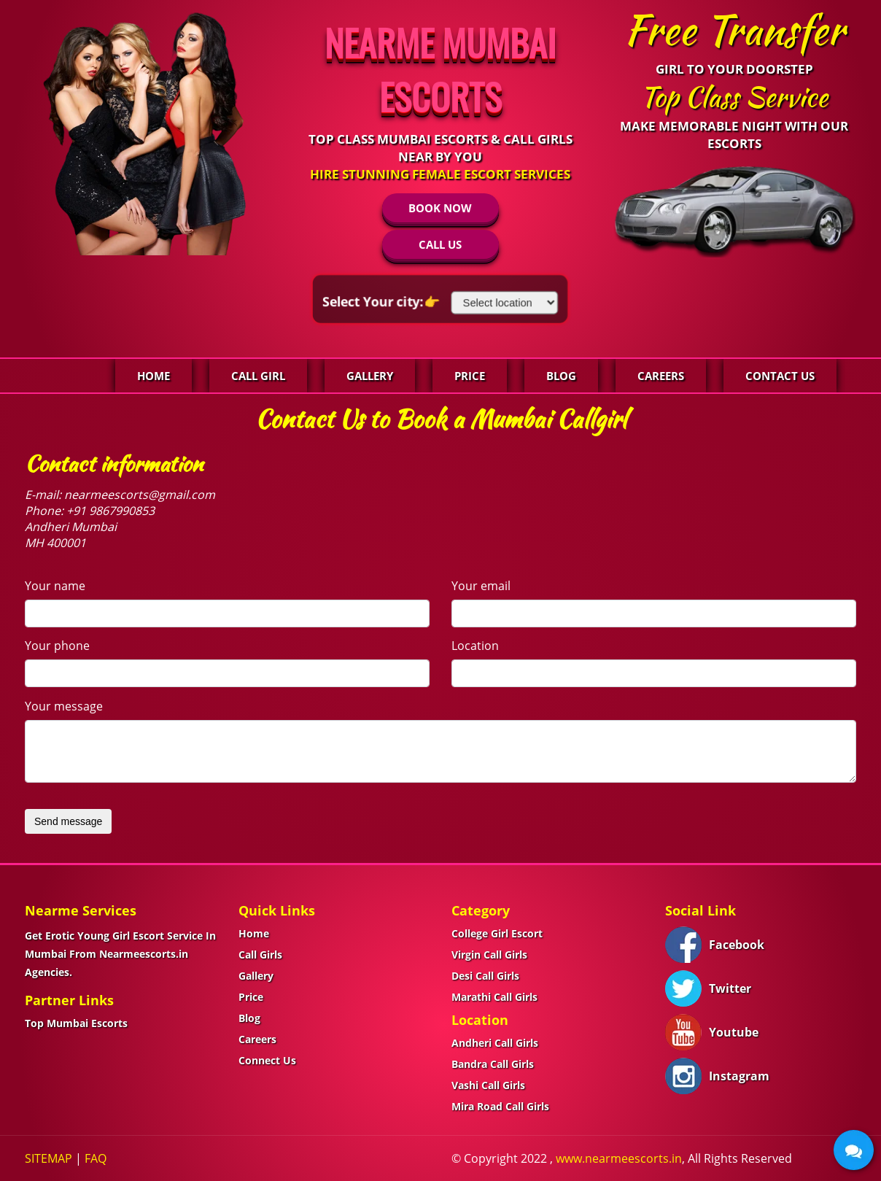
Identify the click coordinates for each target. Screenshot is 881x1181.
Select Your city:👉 (386, 301)
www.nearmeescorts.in (619, 1158)
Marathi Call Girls (494, 997)
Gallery (369, 375)
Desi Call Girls (485, 976)
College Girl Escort (497, 933)
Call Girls (260, 954)
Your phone (57, 646)
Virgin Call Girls (489, 954)
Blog (561, 375)
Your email (481, 586)
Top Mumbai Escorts (76, 1023)
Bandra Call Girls (492, 1064)
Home (153, 375)
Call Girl (258, 375)
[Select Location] (500, 302)
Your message (64, 706)
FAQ (95, 1158)
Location (475, 646)
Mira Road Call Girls (500, 1106)
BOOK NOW (440, 208)
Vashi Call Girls (488, 1085)
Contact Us (780, 375)
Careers (660, 375)
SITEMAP (48, 1158)
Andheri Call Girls (494, 1043)
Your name (55, 586)
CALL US (440, 244)
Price (469, 375)
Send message (68, 821)
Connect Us (267, 1060)
